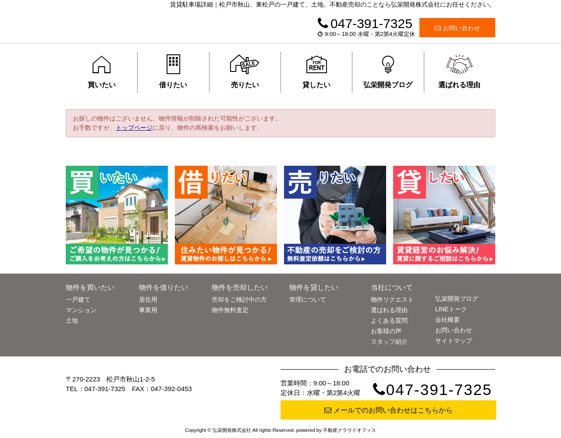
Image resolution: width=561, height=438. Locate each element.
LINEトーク (451, 309)
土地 (72, 320)
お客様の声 (386, 331)
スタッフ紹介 (389, 341)
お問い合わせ (457, 28)
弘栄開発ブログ (387, 71)
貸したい (316, 71)
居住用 (148, 299)
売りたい (244, 71)
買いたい (101, 71)
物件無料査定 (230, 309)
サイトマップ (453, 340)
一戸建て (78, 299)
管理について (307, 299)
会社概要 (447, 319)
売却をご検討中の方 (239, 299)
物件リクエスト (392, 299)
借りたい (173, 71)
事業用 (148, 309)
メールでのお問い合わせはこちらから (388, 410)
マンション (81, 309)
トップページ (134, 127)
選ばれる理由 (459, 71)
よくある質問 (389, 320)
